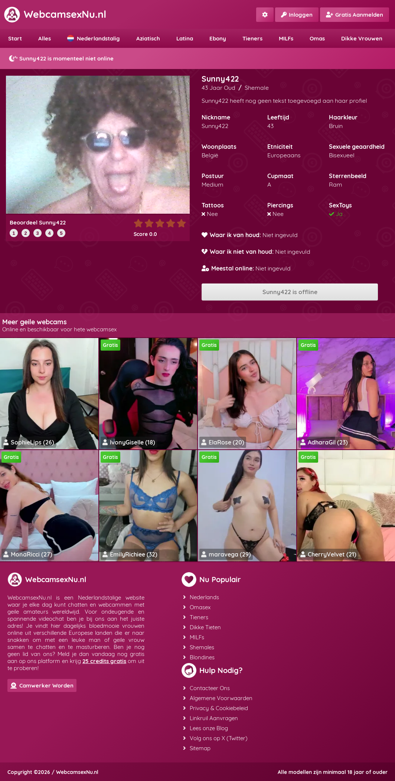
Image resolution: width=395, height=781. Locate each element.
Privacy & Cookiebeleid (215, 708)
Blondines (199, 657)
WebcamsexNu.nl (55, 14)
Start (15, 38)
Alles (44, 38)
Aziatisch (148, 38)
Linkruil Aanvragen (210, 718)
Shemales (198, 647)
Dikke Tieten (202, 627)
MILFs (286, 38)
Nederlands (201, 597)
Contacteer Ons (206, 688)
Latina (184, 38)
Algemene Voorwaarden (217, 698)
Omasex (196, 607)
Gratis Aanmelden (354, 14)
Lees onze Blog (205, 728)
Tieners (252, 38)
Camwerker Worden (42, 685)
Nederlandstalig (93, 38)
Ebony (217, 38)
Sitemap (196, 748)
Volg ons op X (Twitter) (215, 738)
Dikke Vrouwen (361, 38)
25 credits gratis (104, 660)
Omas (317, 38)
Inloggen (297, 14)
